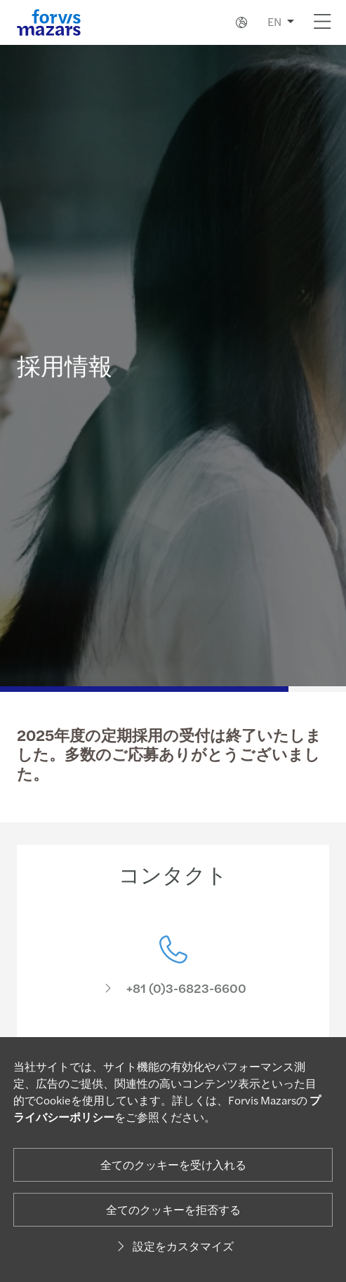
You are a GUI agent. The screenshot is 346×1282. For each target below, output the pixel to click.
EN (274, 21)
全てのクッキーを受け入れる (173, 1164)
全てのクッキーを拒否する (173, 1209)
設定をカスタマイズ (173, 1246)
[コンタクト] (173, 975)
